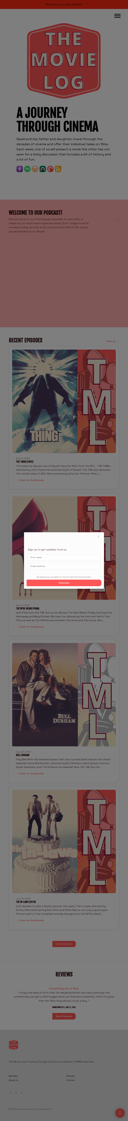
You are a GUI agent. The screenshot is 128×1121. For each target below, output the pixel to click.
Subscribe (64, 582)
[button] (98, 537)
